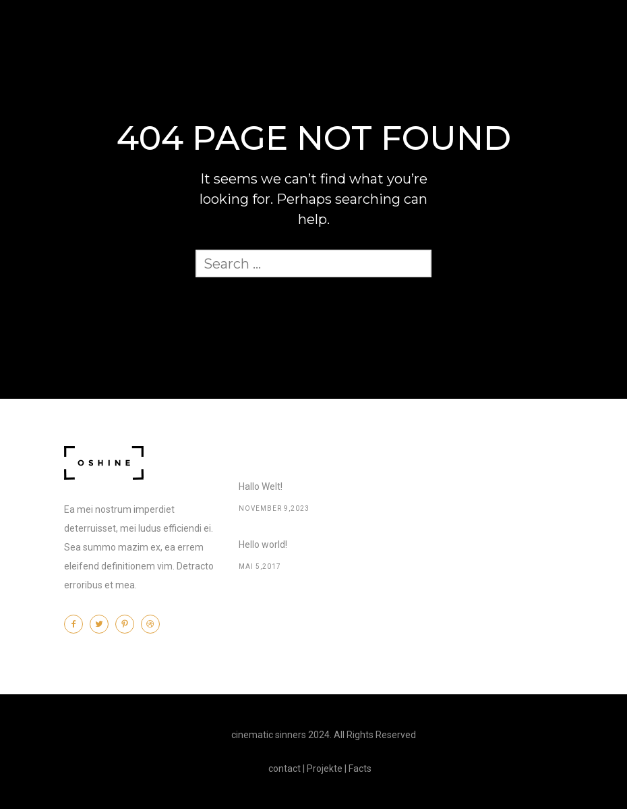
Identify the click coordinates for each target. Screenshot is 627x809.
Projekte (324, 768)
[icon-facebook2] (77, 624)
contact (284, 768)
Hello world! (263, 544)
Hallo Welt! (260, 486)
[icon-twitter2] (102, 624)
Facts (360, 768)
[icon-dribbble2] (154, 624)
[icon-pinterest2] (128, 624)
